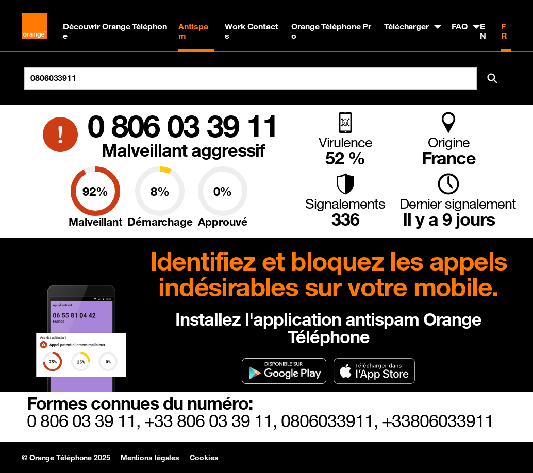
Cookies (204, 457)
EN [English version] (483, 31)
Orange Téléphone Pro (331, 31)
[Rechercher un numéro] (250, 78)
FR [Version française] (504, 31)
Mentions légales (150, 457)
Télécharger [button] (406, 26)
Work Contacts (251, 31)
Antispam (193, 31)
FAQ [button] (460, 26)
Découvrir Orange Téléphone (115, 31)
